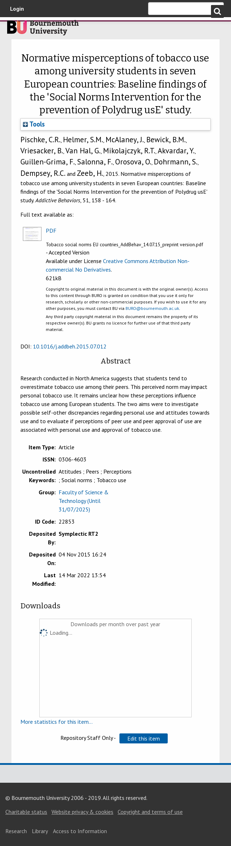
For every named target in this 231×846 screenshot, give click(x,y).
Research (16, 831)
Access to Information (80, 831)
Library (40, 831)
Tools (34, 124)
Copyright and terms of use (150, 811)
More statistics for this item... (56, 721)
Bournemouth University (43, 29)
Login (17, 8)
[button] (143, 738)
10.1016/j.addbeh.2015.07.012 (70, 346)
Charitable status (26, 811)
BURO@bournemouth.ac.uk (152, 308)
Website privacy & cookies (82, 811)
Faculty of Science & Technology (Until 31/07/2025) (84, 501)
